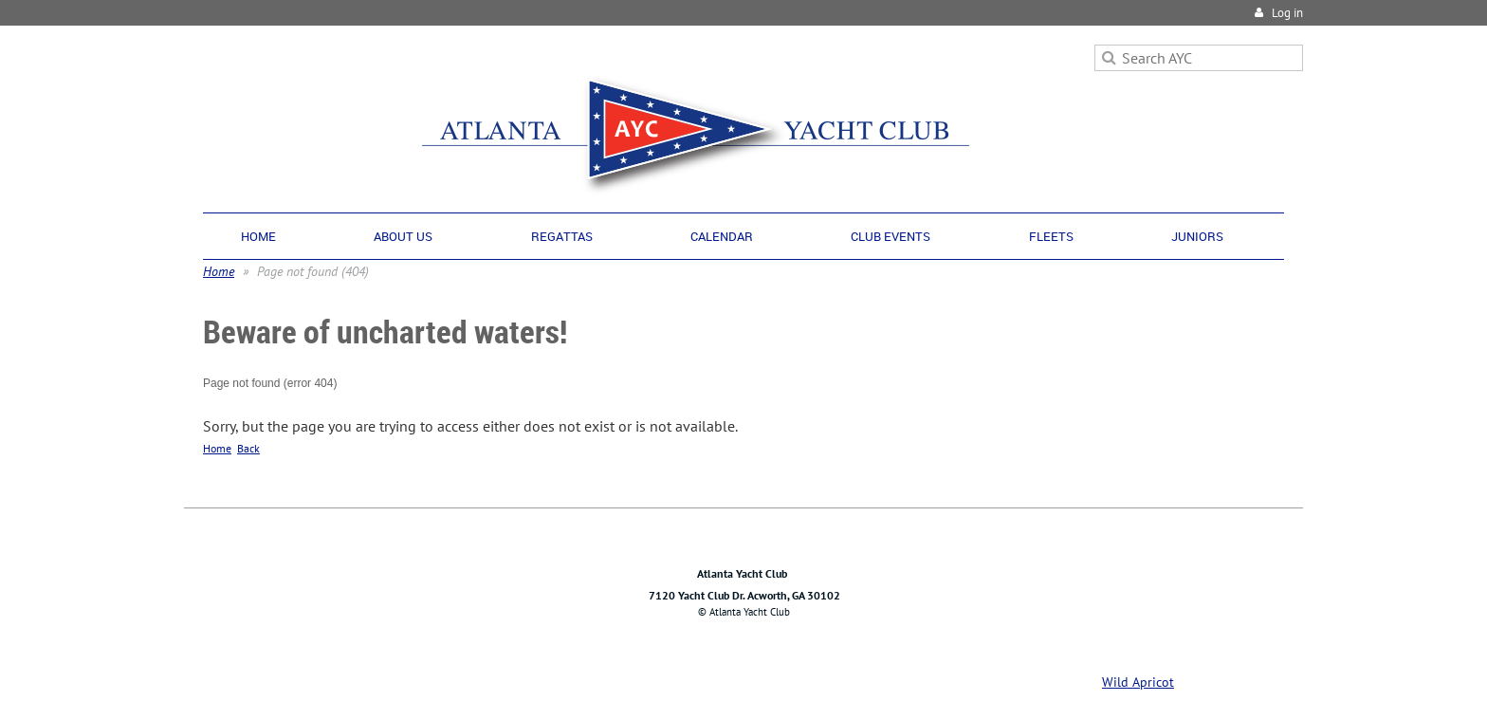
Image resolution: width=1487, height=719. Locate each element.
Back (248, 448)
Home (218, 271)
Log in (1287, 13)
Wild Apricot (1138, 682)
